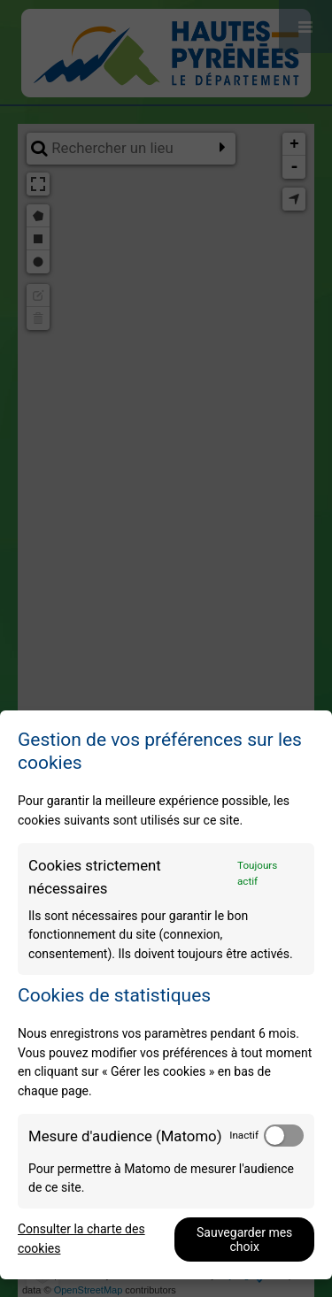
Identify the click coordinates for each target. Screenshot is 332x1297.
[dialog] (166, 994)
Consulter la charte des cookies (81, 1238)
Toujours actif (257, 873)
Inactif (244, 1135)
